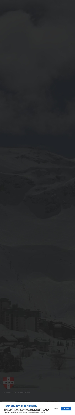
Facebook (44, 412)
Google (39, 412)
